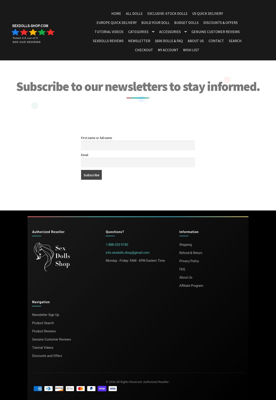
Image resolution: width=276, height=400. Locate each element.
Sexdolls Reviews (108, 40)
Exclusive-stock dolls (167, 13)
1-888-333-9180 (117, 244)
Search (235, 40)
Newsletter (139, 40)
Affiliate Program (191, 285)
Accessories (170, 31)
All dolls (134, 13)
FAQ (182, 269)
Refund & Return (190, 253)
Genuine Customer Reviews (216, 31)
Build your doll (155, 22)
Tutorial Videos (109, 31)
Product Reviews (44, 331)
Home (116, 13)
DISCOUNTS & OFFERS (220, 22)
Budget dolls (186, 22)
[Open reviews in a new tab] (33, 34)
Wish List (191, 50)
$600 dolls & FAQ (169, 40)
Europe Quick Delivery (117, 22)
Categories (138, 31)
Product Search (43, 323)
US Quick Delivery (207, 13)
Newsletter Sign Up (45, 315)
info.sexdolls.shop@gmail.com (127, 252)
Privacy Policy (189, 261)
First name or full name (96, 138)
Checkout (144, 50)
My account (168, 50)
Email (84, 155)
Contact (216, 40)
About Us (196, 40)
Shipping (185, 244)
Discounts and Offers (47, 356)
